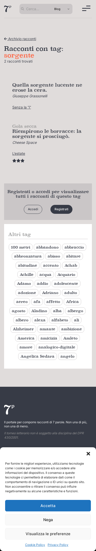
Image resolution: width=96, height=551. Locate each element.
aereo (22, 301)
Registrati (61, 209)
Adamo (24, 283)
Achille (27, 274)
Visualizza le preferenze (48, 533)
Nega (48, 519)
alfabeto (59, 320)
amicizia (48, 338)
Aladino (39, 311)
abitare (73, 256)
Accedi (33, 209)
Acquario (66, 274)
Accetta (48, 505)
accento (51, 265)
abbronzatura (28, 256)
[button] (88, 453)
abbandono (47, 247)
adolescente (66, 283)
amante (47, 329)
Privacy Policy (58, 545)
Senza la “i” (21, 107)
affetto (53, 301)
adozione (27, 292)
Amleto (70, 338)
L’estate (18, 153)
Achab (71, 265)
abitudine (27, 265)
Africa (72, 301)
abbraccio (74, 247)
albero (22, 320)
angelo (67, 356)
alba (57, 311)
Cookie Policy (35, 545)
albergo (75, 311)
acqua (45, 274)
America (26, 338)
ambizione (71, 329)
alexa (40, 320)
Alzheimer (23, 329)
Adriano (50, 292)
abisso (54, 256)
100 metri (20, 247)
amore (26, 347)
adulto (70, 292)
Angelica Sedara (37, 356)
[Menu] (86, 8)
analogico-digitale (56, 347)
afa (37, 301)
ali (76, 320)
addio (42, 283)
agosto (18, 311)
